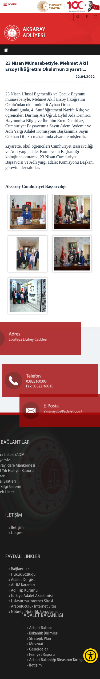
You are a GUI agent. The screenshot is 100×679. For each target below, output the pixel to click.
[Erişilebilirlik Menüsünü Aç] (90, 655)
